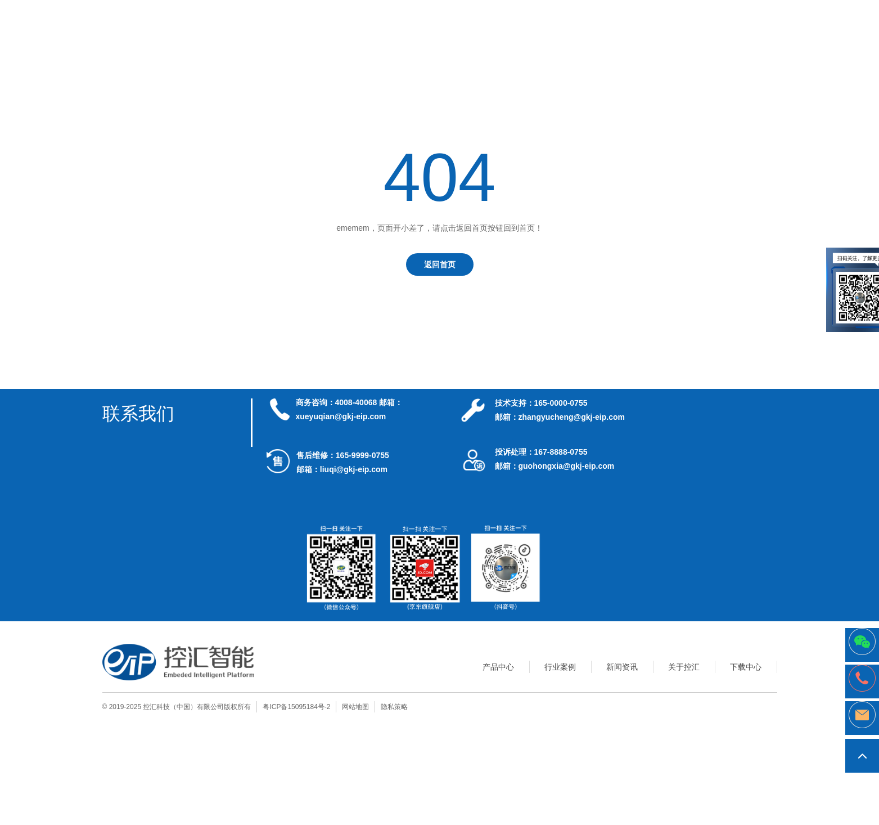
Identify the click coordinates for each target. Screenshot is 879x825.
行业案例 (560, 666)
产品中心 (498, 666)
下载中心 (745, 666)
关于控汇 (684, 666)
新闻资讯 (622, 666)
